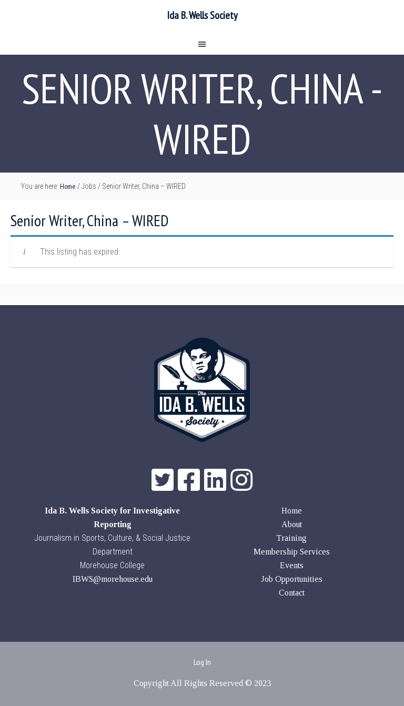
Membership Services (292, 551)
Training (291, 537)
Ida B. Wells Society (202, 15)
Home (291, 510)
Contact (292, 592)
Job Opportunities (291, 578)
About (291, 524)
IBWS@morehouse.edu (113, 578)
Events (292, 565)
